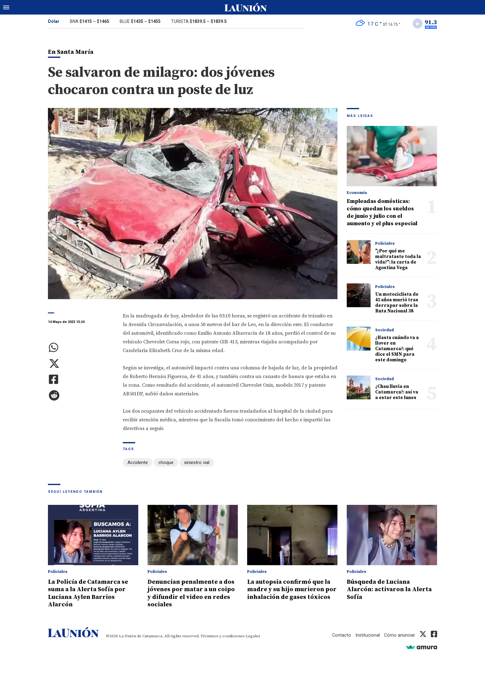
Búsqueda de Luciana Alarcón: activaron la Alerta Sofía (381, 589)
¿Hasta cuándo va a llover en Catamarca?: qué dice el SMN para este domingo (397, 350)
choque (166, 463)
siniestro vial (196, 463)
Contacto (340, 635)
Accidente (137, 463)
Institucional (367, 635)
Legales (253, 636)
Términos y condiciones (222, 636)
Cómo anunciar (399, 635)
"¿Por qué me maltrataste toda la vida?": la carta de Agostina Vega (398, 260)
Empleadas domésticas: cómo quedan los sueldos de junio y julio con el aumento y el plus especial (382, 213)
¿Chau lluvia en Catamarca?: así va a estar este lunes (396, 393)
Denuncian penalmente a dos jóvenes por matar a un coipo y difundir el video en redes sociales (192, 593)
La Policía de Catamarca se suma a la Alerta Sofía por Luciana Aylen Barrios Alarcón (90, 593)
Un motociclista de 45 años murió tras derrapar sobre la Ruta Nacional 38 (396, 303)
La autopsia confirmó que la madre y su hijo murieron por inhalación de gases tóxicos (291, 593)
